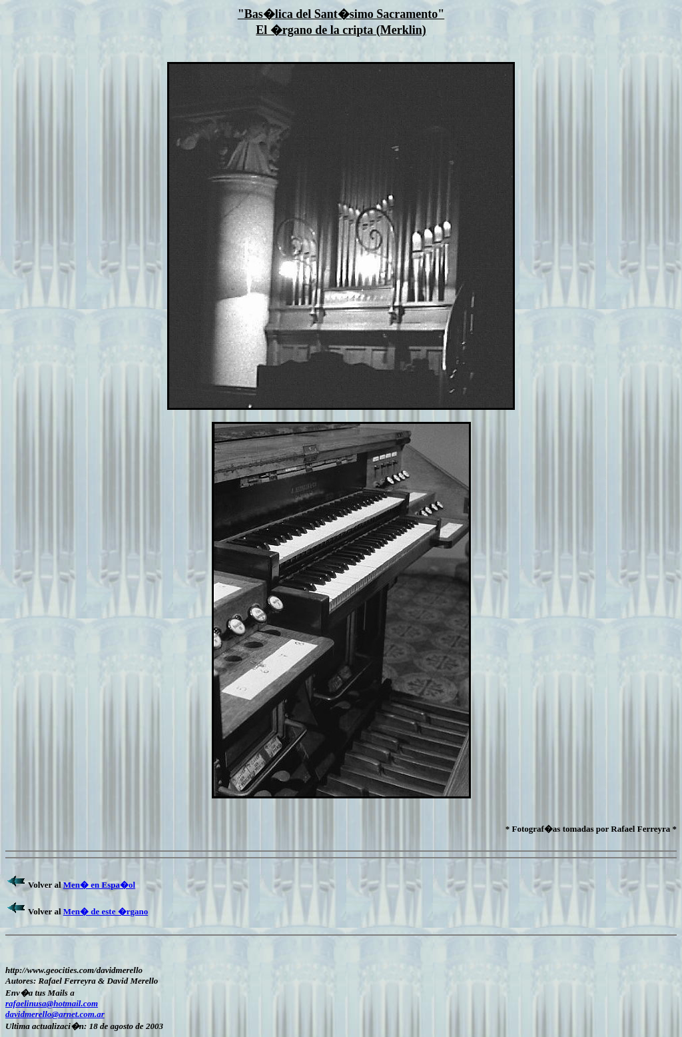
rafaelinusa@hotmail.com (51, 1003)
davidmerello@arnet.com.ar (55, 1014)
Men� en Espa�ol (99, 885)
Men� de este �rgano (105, 911)
